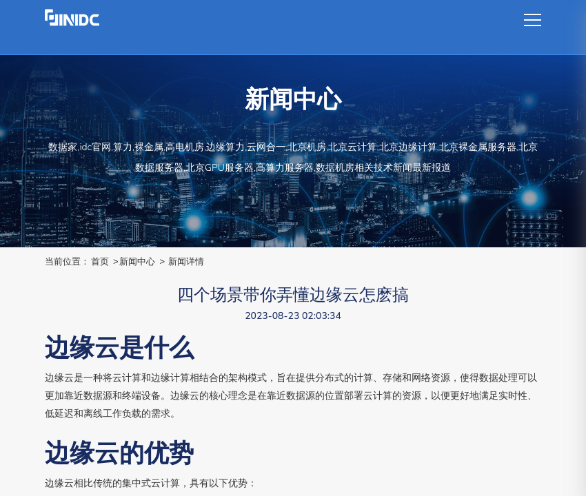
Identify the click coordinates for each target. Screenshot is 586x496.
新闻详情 (186, 261)
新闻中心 (137, 261)
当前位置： (67, 261)
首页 (100, 261)
